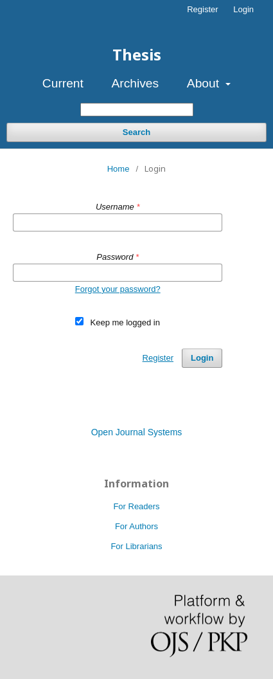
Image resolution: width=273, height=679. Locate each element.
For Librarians (136, 546)
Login (243, 9)
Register (202, 9)
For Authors (136, 526)
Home (118, 169)
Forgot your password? (118, 289)
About (204, 83)
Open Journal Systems (136, 432)
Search (136, 132)
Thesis (136, 54)
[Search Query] (136, 109)
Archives (135, 83)
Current (63, 83)
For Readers (136, 506)
